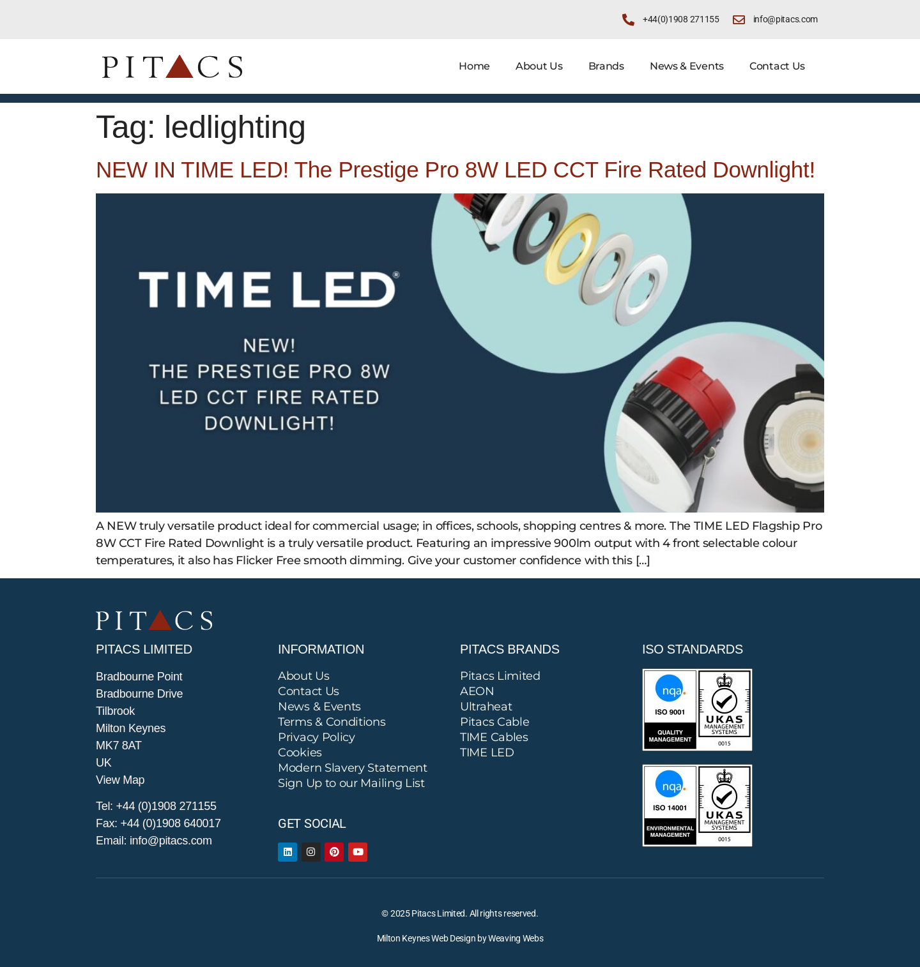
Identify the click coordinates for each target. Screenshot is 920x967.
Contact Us (777, 66)
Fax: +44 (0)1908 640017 (158, 823)
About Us (539, 66)
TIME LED (487, 753)
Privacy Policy (316, 737)
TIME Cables (494, 737)
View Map (120, 780)
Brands (606, 66)
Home (474, 66)
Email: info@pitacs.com (154, 840)
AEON (477, 691)
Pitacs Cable (494, 722)
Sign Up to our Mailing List (351, 783)
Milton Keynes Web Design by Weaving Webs (460, 938)
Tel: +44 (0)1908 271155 (156, 806)
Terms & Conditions (332, 722)
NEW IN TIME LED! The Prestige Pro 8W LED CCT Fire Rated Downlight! (455, 169)
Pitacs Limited (500, 676)
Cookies (300, 753)
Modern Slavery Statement (352, 768)
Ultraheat (486, 707)
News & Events (687, 66)
